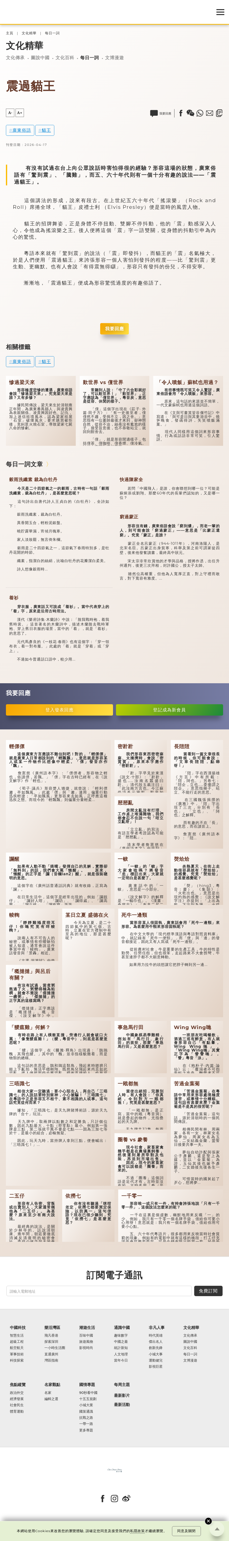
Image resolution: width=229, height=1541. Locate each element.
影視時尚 (86, 1348)
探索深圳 (51, 1342)
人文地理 (121, 1354)
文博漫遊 (114, 57)
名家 (47, 1393)
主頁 (9, 33)
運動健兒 (156, 1360)
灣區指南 (51, 1360)
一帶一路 (86, 1424)
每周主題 (122, 1384)
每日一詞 (52, 33)
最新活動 (122, 1405)
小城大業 (86, 1405)
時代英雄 (156, 1335)
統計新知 (121, 1348)
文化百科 (65, 57)
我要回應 (114, 328)
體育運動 (17, 1411)
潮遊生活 (87, 1327)
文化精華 (29, 33)
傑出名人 (156, 1342)
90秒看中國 (88, 1393)
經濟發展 (17, 1399)
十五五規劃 (87, 1399)
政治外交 (17, 1393)
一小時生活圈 (54, 1348)
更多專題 (86, 1430)
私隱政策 (137, 1531)
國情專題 (87, 1384)
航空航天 (17, 1348)
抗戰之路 (86, 1418)
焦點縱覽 (18, 1384)
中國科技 (18, 1327)
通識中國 (122, 1327)
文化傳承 (15, 57)
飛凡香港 (51, 1335)
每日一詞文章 (24, 464)
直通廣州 (51, 1354)
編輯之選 (51, 1399)
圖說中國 (40, 57)
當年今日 (121, 1360)
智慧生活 (17, 1335)
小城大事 (156, 1354)
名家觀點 (52, 1384)
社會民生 (17, 1405)
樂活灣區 (52, 1327)
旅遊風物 (86, 1342)
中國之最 (121, 1342)
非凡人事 (157, 1327)
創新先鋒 (156, 1348)
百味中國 (86, 1335)
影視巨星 (156, 1366)
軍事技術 (17, 1354)
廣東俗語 (21, 130)
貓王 (46, 130)
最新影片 (122, 1395)
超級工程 (17, 1342)
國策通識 (86, 1411)
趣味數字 (121, 1335)
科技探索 (17, 1360)
